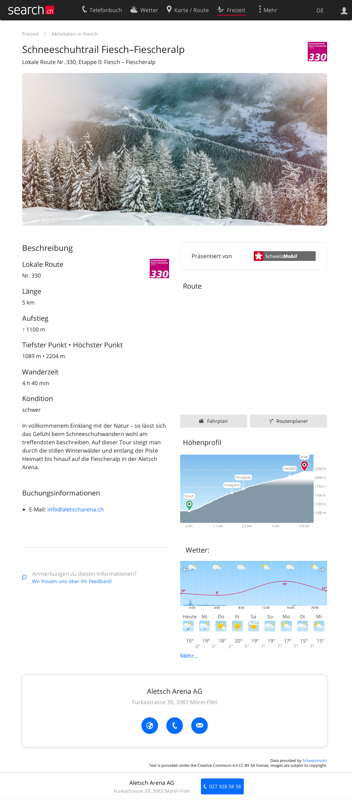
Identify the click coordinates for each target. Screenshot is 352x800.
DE (320, 10)
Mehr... (189, 656)
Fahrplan (217, 421)
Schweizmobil (315, 760)
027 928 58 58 (225, 786)
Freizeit (30, 33)
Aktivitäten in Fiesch (75, 33)
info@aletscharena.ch (75, 509)
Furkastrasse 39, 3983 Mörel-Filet (174, 702)
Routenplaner (292, 421)
